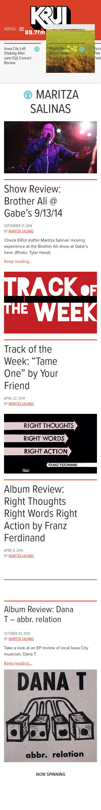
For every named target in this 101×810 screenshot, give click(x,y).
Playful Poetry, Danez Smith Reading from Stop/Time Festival (60, 58)
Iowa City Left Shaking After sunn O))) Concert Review (17, 56)
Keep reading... (18, 261)
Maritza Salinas (21, 231)
